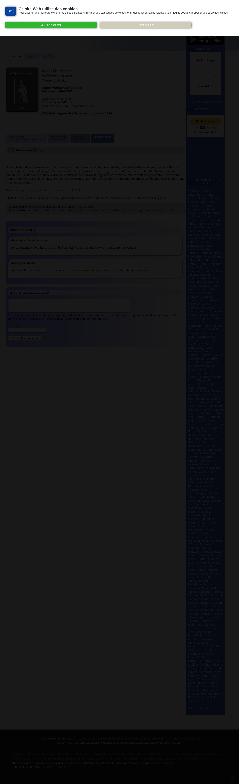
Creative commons (193, 754)
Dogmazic (212, 754)
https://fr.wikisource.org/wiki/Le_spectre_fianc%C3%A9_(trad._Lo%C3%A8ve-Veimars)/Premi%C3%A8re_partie (91, 198)
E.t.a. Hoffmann (56, 70)
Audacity (142, 754)
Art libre (113, 754)
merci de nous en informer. (183, 738)
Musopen (115, 758)
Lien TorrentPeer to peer (58, 138)
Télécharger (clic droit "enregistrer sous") (26, 138)
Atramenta (127, 754)
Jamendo (70, 758)
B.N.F (176, 754)
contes (48, 56)
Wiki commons (132, 758)
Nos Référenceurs (196, 758)
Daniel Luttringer (61, 99)
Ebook (16, 758)
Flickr (26, 758)
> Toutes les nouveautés (205, 102)
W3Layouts (134, 762)
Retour (31, 56)
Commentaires (102, 138)
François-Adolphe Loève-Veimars (49, 190)
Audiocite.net (73, 88)
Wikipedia (149, 758)
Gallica (37, 758)
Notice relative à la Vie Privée (68, 754)
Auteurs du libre (160, 754)
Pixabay (178, 758)
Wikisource (164, 758)
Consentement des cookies (29, 754)
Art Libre (87, 207)
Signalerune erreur (79, 138)
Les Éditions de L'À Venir (93, 758)
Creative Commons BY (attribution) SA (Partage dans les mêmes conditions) (131, 210)
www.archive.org (40, 762)
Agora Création (163, 762)
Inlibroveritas (53, 758)
